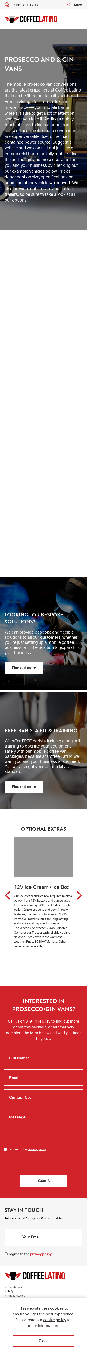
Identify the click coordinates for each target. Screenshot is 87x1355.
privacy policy (36, 1149)
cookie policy (54, 1320)
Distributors (14, 1287)
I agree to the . (28, 1149)
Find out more (24, 668)
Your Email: (31, 1238)
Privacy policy (16, 1296)
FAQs (10, 1291)
